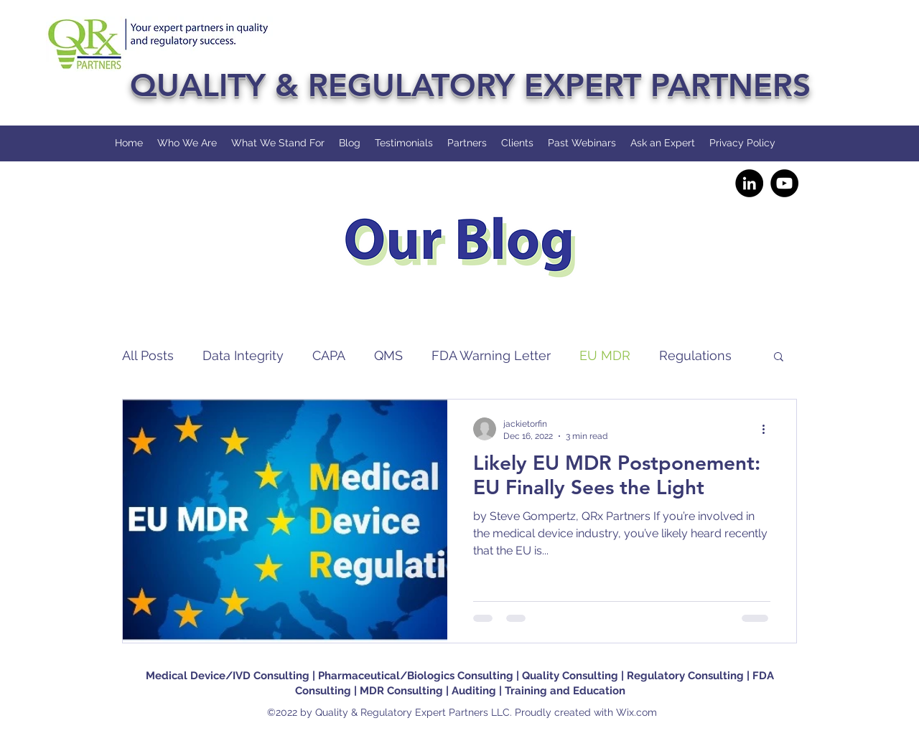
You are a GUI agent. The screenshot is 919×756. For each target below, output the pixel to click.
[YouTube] (784, 183)
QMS (388, 355)
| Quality (539, 675)
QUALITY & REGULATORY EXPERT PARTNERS (470, 85)
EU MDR (604, 355)
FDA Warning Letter (491, 355)
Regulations (695, 355)
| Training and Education (562, 690)
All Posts (148, 355)
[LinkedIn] (749, 183)
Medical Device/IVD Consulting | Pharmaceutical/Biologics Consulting (331, 675)
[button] (778, 357)
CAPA (328, 355)
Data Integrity (243, 355)
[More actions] (768, 429)
